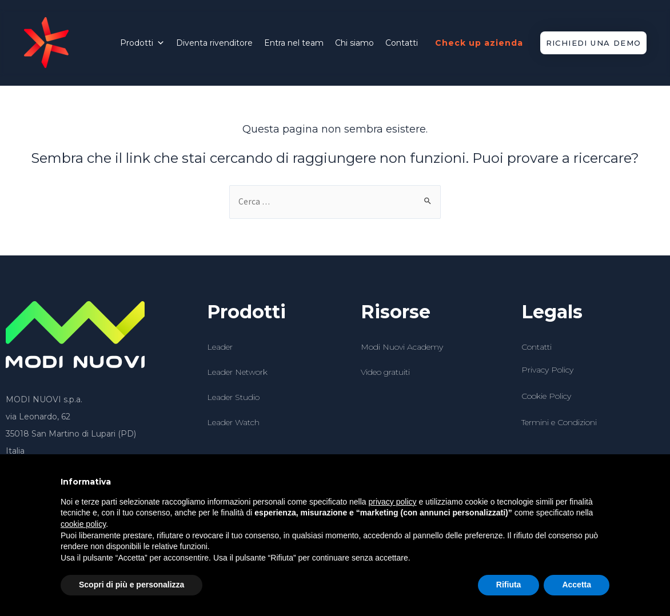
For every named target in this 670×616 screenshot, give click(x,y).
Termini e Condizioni (559, 423)
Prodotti (142, 43)
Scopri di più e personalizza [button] (131, 584)
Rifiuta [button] (508, 584)
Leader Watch (233, 423)
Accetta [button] (576, 584)
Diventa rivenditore (214, 43)
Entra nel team (294, 43)
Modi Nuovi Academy (402, 347)
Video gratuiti (385, 372)
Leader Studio (233, 398)
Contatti (401, 43)
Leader (220, 347)
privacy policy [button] (393, 501)
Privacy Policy (547, 370)
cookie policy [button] (83, 524)
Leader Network (237, 372)
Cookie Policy (546, 396)
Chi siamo (354, 43)
